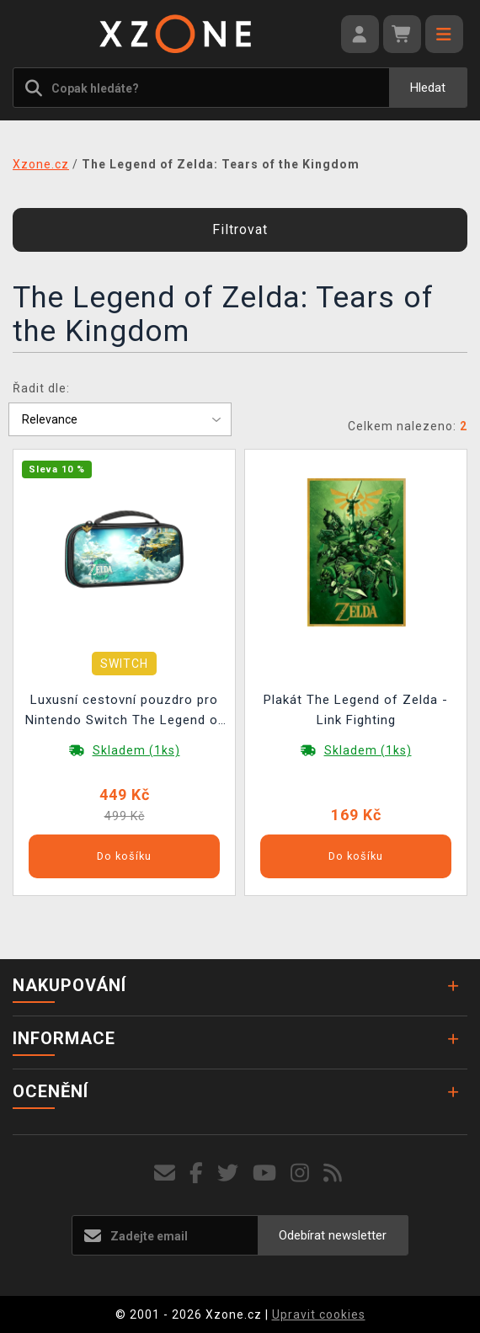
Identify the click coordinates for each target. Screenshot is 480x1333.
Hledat (427, 87)
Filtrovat (240, 229)
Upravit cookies (318, 1314)
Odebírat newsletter (333, 1235)
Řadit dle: (41, 388)
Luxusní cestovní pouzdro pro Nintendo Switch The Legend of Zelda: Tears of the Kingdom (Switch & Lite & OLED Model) (124, 712)
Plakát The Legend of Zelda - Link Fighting (356, 710)
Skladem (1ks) (136, 750)
